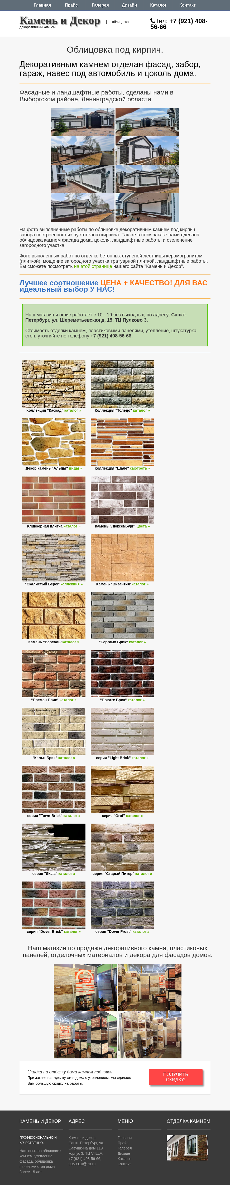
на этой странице (93, 266)
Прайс (71, 5)
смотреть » (140, 468)
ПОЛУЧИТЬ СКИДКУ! (175, 1077)
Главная (42, 5)
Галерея (100, 5)
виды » (75, 468)
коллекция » (71, 584)
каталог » (72, 410)
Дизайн (129, 5)
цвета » (143, 526)
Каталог (158, 5)
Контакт (187, 5)
